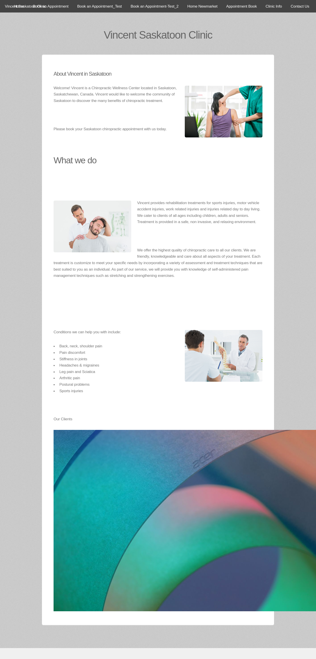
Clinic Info (274, 6)
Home (19, 6)
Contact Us (300, 6)
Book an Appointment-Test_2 (155, 6)
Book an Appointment (51, 6)
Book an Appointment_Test (99, 6)
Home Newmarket (202, 6)
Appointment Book (241, 6)
